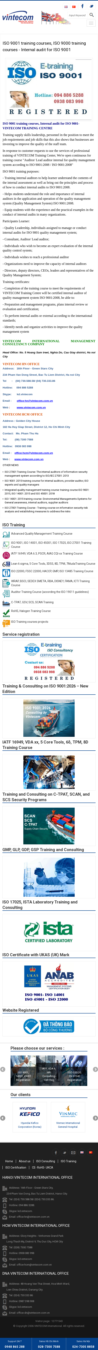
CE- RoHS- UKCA (42, 1167)
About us (24, 1161)
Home (9, 1161)
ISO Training (68, 1161)
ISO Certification (15, 1167)
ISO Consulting (45, 1161)
